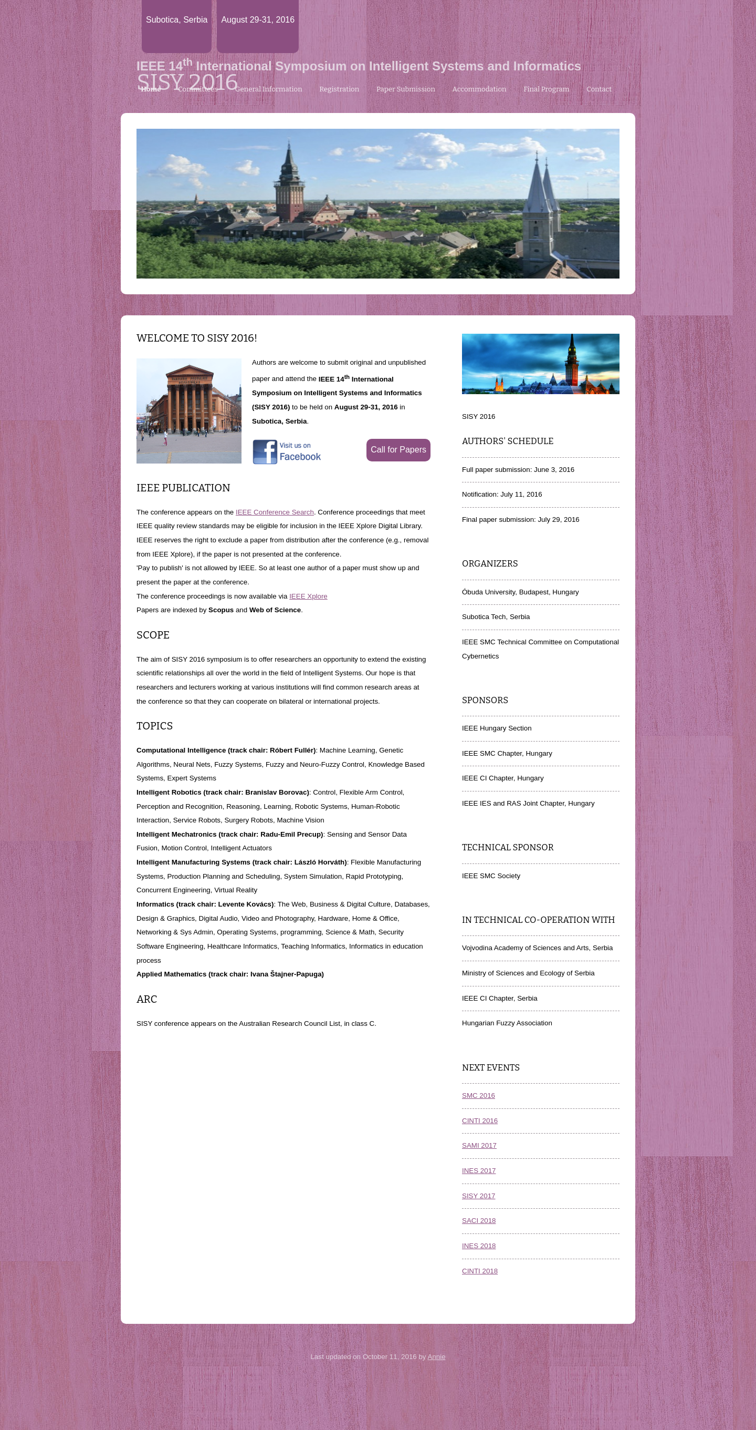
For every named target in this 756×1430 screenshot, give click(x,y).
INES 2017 (479, 1171)
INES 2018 (479, 1246)
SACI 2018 (479, 1221)
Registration (339, 89)
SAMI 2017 (479, 1145)
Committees (198, 89)
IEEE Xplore (308, 596)
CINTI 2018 (480, 1271)
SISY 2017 (478, 1196)
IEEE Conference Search (275, 512)
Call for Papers (398, 449)
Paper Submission (405, 89)
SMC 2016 (478, 1095)
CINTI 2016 (480, 1121)
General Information (268, 89)
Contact (599, 89)
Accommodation (480, 89)
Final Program (546, 89)
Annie (436, 1357)
